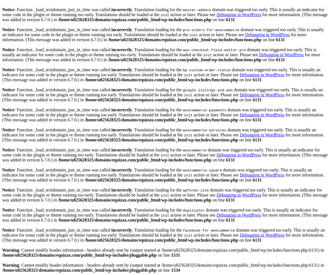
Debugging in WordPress (239, 14)
